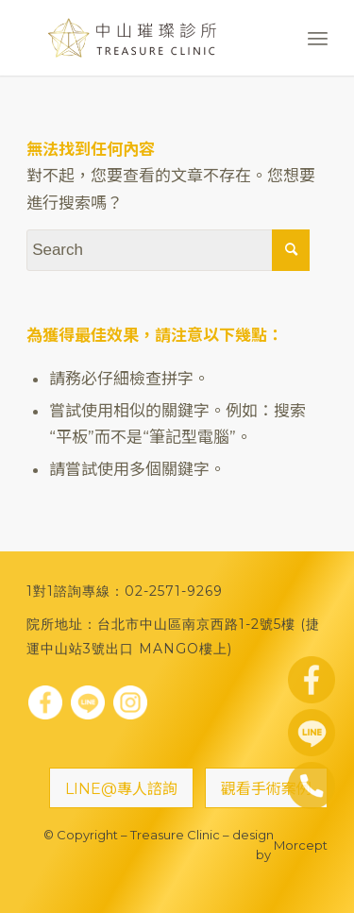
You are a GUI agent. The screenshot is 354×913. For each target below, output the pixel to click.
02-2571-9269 (174, 591)
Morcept (301, 845)
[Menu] (318, 37)
